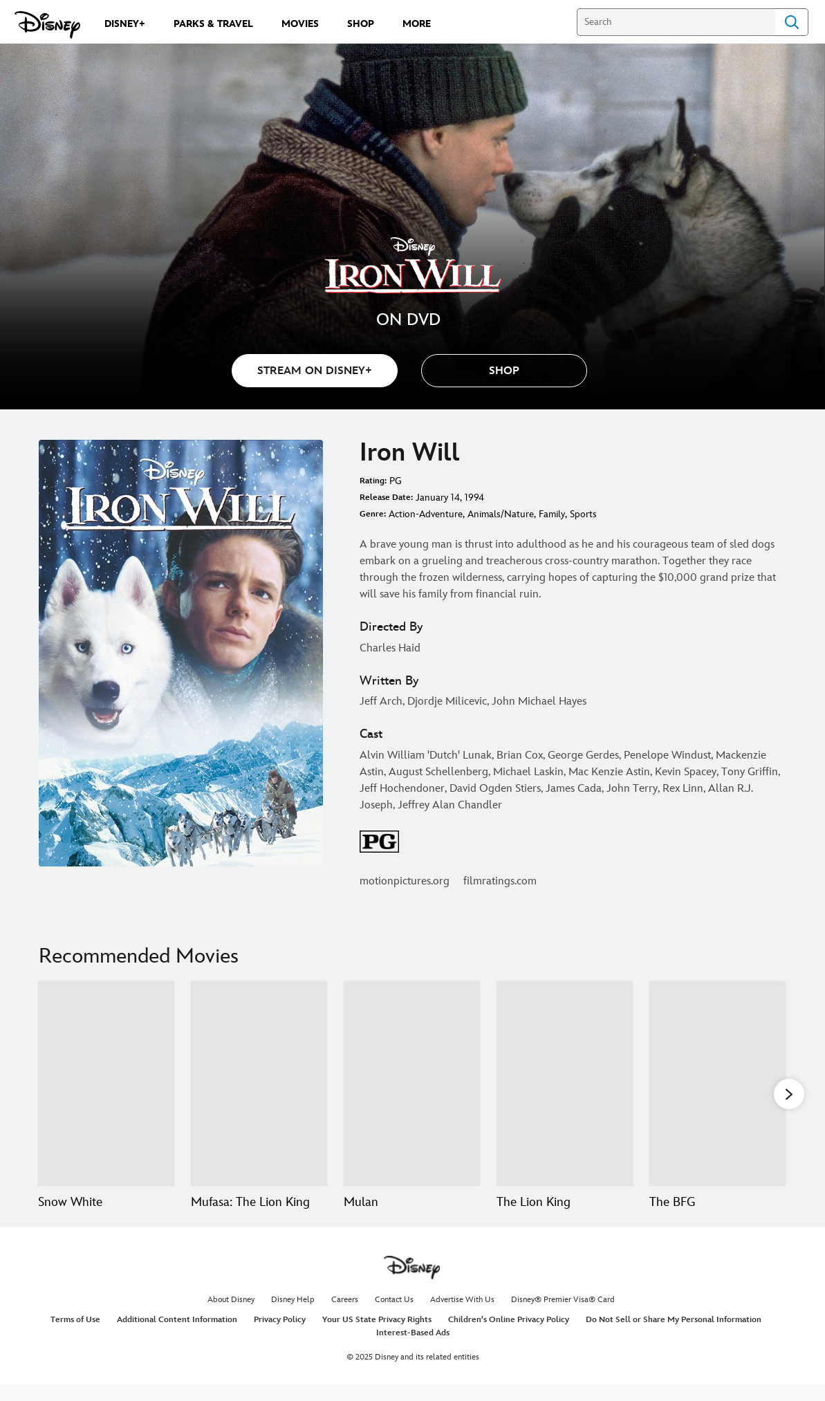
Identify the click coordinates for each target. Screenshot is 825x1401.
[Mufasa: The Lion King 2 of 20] (259, 1083)
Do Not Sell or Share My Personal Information (673, 1336)
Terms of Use (75, 1336)
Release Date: (386, 497)
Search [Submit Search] (792, 22)
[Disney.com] (47, 25)
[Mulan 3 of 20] (412, 1083)
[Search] (676, 22)
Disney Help (293, 1316)
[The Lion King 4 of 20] (565, 1083)
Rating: (373, 481)
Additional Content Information (177, 1336)
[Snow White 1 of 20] (106, 1083)
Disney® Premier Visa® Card (563, 1316)
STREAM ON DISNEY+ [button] (314, 371)
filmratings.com (500, 881)
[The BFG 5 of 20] (717, 1083)
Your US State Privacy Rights (377, 1336)
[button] (504, 370)
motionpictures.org (404, 881)
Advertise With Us (462, 1316)
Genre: (373, 514)
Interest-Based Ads (412, 1349)
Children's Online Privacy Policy (508, 1336)
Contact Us (394, 1316)
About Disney (230, 1316)
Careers (344, 1316)
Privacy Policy (280, 1336)
